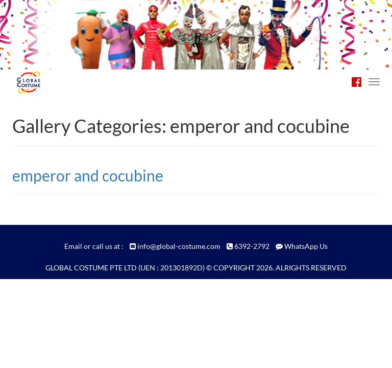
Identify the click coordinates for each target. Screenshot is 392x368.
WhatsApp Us (306, 246)
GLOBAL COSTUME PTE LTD (91, 267)
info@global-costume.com (178, 246)
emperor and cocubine (87, 175)
